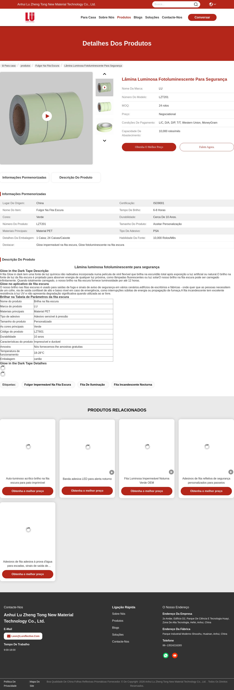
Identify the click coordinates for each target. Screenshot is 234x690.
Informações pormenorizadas (24, 177)
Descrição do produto (75, 177)
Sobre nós (106, 17)
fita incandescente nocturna (133, 384)
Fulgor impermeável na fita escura (47, 384)
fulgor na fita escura (47, 65)
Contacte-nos (172, 17)
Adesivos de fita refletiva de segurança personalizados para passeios (206, 480)
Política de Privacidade (10, 683)
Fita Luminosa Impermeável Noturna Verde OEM (146, 480)
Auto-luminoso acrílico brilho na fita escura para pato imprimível (27, 480)
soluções (152, 17)
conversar (202, 17)
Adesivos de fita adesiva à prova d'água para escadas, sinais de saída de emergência (27, 564)
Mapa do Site (35, 683)
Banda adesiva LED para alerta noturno (87, 478)
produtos (124, 17)
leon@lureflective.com (23, 636)
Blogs (138, 17)
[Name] (196, 4)
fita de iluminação (92, 384)
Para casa (88, 17)
